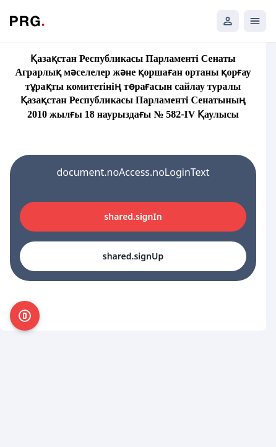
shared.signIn (133, 216)
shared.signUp (133, 256)
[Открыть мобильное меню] (255, 21)
